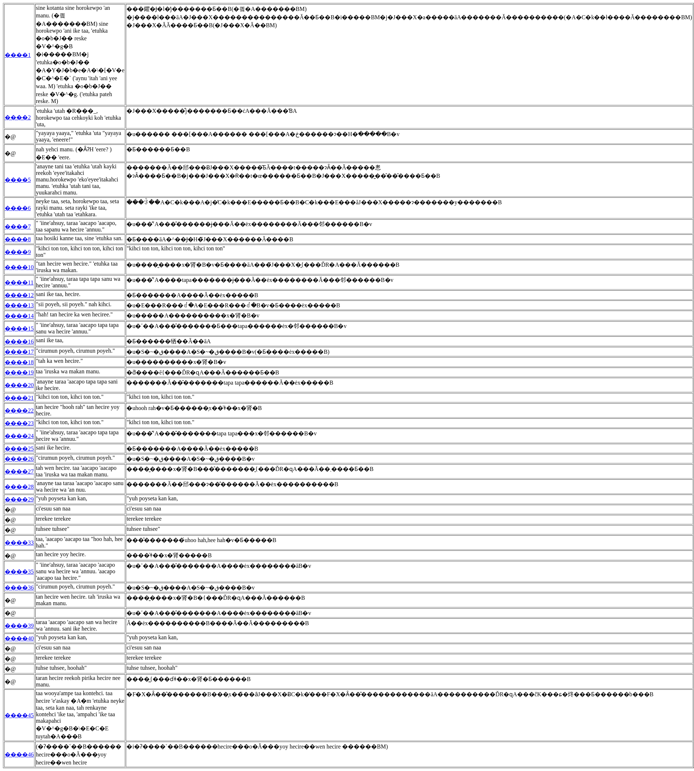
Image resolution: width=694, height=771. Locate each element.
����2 (18, 117)
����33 (19, 543)
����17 (19, 352)
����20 (19, 385)
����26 (19, 459)
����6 (18, 208)
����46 (19, 754)
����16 (19, 342)
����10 (19, 267)
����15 (19, 328)
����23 (19, 423)
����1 (18, 55)
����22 (19, 410)
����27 (19, 471)
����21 (19, 398)
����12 (19, 295)
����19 (19, 372)
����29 (19, 499)
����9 (18, 252)
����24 (19, 436)
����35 (19, 572)
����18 (19, 362)
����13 (19, 305)
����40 (19, 638)
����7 (18, 226)
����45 (19, 715)
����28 (19, 487)
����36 (19, 588)
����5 (18, 180)
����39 (19, 626)
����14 (19, 316)
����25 (19, 449)
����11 (19, 282)
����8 (18, 239)
